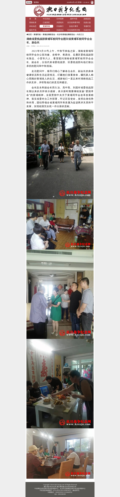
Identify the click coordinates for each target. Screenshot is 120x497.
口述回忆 (46, 22)
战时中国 (73, 19)
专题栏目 (87, 26)
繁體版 (36, 2)
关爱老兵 (60, 22)
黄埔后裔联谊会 (49, 34)
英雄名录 (32, 22)
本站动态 (32, 26)
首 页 (32, 19)
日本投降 (60, 19)
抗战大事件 (73, 26)
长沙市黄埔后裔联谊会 (66, 34)
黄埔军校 (46, 26)
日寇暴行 (60, 26)
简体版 (29, 2)
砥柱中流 (32, 30)
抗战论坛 (60, 30)
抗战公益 (87, 22)
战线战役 (87, 19)
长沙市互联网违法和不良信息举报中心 (73, 488)
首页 (30, 34)
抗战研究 (46, 30)
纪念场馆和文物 (73, 30)
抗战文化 (87, 30)
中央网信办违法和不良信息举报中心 (46, 488)
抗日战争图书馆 (73, 22)
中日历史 (46, 19)
